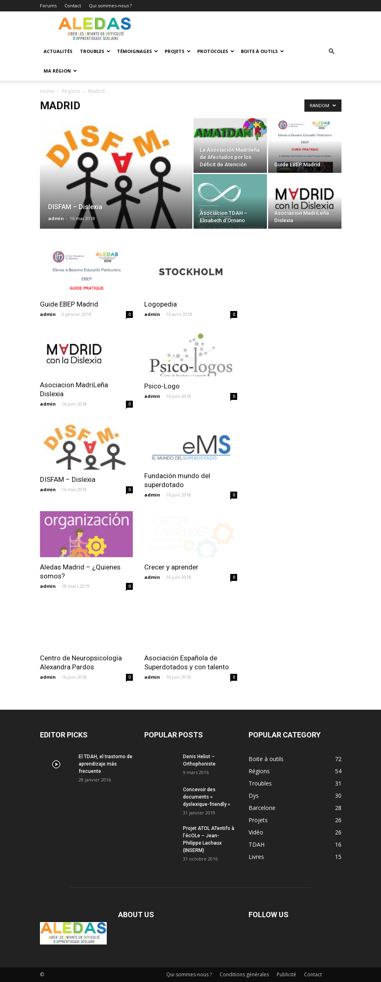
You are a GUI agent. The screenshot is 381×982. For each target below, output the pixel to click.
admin (56, 218)
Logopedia (160, 304)
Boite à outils (262, 51)
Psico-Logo (162, 386)
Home (47, 91)
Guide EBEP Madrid (69, 304)
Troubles (95, 51)
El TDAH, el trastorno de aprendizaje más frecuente (105, 764)
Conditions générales (244, 974)
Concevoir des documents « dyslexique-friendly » (206, 797)
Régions (71, 91)
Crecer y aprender (171, 567)
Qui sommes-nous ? (110, 5)
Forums (48, 5)
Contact (72, 5)
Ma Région (60, 71)
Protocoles (215, 51)
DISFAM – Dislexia (67, 479)
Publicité (286, 974)
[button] (331, 51)
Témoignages (137, 51)
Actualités (58, 51)
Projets (178, 51)
